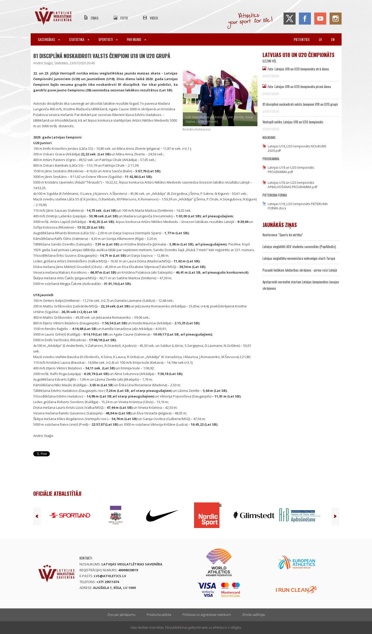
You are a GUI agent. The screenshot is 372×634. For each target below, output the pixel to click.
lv (320, 39)
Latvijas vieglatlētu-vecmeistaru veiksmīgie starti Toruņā (299, 258)
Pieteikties (302, 39)
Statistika (79, 39)
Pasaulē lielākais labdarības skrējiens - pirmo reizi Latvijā (300, 270)
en (332, 39)
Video (154, 17)
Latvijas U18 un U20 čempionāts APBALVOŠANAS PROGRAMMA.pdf (292, 184)
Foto (124, 17)
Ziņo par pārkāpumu (121, 614)
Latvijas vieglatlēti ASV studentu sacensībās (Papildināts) (299, 246)
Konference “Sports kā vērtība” (283, 234)
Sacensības (49, 39)
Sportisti (108, 39)
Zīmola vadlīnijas (253, 614)
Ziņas (94, 17)
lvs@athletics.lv (110, 576)
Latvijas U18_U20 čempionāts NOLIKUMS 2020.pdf (297, 148)
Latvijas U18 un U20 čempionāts (298, 55)
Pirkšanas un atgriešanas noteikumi (207, 614)
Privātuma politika (159, 614)
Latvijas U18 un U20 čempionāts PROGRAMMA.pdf (291, 169)
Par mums (136, 39)
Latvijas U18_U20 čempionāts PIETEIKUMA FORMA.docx (298, 206)
